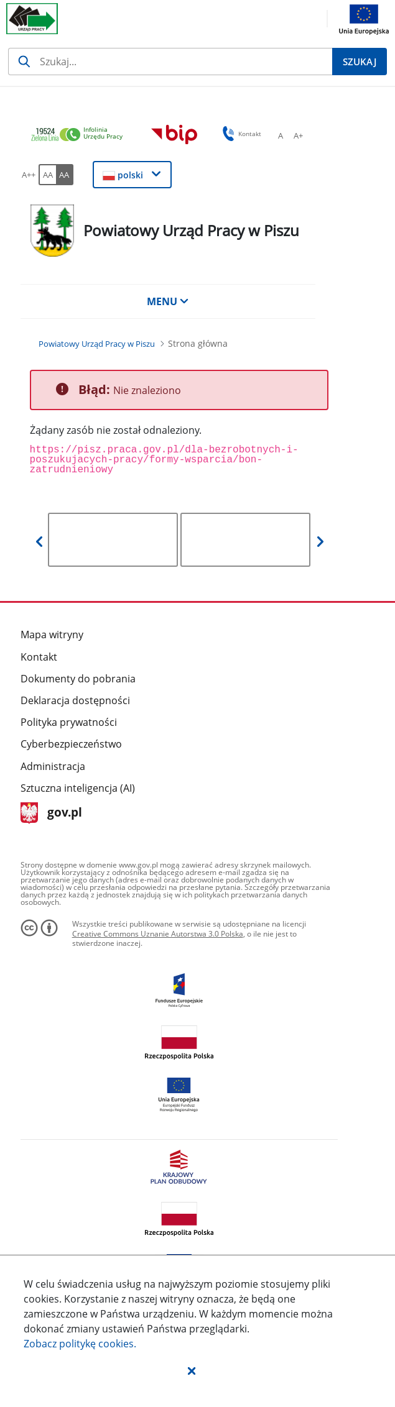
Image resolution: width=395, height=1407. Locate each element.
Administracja (53, 766)
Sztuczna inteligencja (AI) (78, 788)
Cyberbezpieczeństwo (71, 744)
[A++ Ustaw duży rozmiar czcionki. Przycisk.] (28, 174)
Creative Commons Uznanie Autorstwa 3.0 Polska (157, 933)
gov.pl (51, 813)
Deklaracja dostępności (75, 700)
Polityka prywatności (69, 722)
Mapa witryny (52, 634)
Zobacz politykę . (80, 1343)
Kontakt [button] (239, 134)
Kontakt (39, 657)
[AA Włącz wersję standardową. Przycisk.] (47, 174)
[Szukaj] (170, 61)
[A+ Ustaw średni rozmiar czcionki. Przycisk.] (297, 135)
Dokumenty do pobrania (78, 678)
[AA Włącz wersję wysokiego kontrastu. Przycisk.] (64, 174)
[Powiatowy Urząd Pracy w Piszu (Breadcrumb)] (97, 343)
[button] (191, 1370)
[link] (80, 135)
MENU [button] (168, 301)
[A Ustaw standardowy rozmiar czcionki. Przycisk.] (280, 135)
